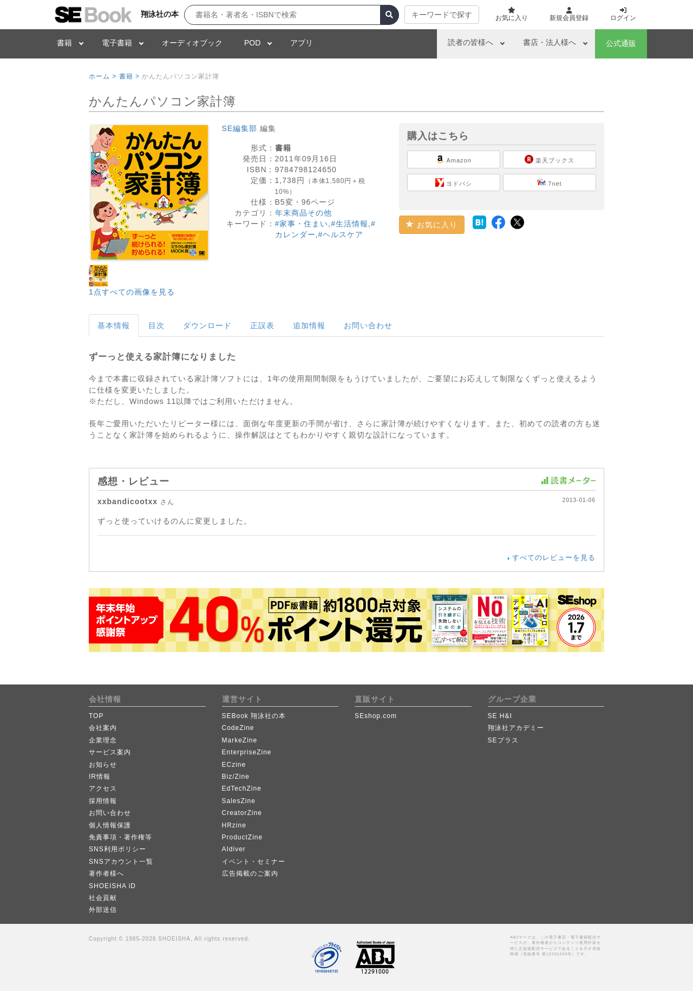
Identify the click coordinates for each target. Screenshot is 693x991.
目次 (156, 325)
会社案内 (103, 728)
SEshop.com (376, 716)
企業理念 (103, 740)
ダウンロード (207, 325)
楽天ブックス (549, 159)
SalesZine (239, 801)
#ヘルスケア (340, 234)
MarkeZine (240, 740)
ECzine (234, 764)
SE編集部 (240, 128)
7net (549, 182)
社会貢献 (103, 898)
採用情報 (103, 801)
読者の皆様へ (470, 42)
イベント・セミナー (253, 861)
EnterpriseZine (247, 752)
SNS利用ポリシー (117, 849)
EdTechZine (241, 788)
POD (252, 42)
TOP (96, 716)
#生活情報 (349, 223)
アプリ (301, 42)
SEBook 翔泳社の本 (254, 716)
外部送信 (103, 910)
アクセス (103, 788)
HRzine (234, 825)
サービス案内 (110, 752)
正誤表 (262, 325)
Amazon (454, 159)
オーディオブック (192, 42)
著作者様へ (106, 873)
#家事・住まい (302, 223)
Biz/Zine (236, 776)
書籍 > (129, 76)
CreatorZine (242, 813)
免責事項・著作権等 (120, 837)
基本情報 (113, 325)
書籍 (64, 42)
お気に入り (431, 224)
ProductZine (242, 837)
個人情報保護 (110, 825)
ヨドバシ (453, 182)
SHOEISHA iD (112, 886)
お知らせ (103, 764)
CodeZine (238, 728)
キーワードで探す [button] (441, 14)
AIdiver (234, 849)
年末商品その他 (303, 212)
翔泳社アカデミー (516, 728)
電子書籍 (117, 42)
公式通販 (621, 43)
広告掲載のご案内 (250, 873)
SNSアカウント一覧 (121, 861)
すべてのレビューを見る (554, 557)
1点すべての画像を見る (132, 292)
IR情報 (99, 776)
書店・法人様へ (549, 42)
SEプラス (503, 740)
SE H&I (500, 716)
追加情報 (309, 325)
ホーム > (102, 76)
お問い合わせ (368, 325)
